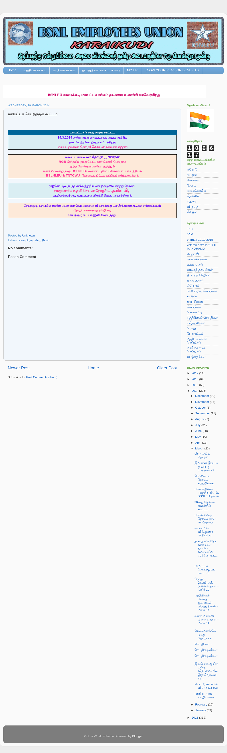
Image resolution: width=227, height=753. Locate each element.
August (200, 419)
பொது (191, 328)
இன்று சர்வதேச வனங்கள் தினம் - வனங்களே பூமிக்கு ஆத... (206, 548)
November (202, 401)
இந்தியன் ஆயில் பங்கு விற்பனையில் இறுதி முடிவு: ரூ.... (207, 671)
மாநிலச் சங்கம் (64, 70)
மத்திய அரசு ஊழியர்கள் (204, 695)
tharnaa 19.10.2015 (200, 239)
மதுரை (192, 201)
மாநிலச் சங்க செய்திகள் (196, 349)
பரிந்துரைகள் (196, 323)
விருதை (192, 206)
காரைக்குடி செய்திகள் (33, 240)
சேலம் (191, 185)
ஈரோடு (192, 169)
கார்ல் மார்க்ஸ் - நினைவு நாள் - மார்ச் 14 (207, 619)
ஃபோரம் (193, 285)
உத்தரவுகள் (195, 264)
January (201, 710)
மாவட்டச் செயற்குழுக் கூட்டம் (205, 569)
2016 (195, 379)
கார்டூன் (192, 296)
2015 (195, 385)
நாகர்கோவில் (196, 191)
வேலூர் (192, 212)
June (199, 431)
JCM (190, 234)
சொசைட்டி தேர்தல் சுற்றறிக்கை (204, 479)
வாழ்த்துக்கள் (196, 356)
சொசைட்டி (194, 312)
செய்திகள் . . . (204, 644)
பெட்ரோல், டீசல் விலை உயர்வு (206, 685)
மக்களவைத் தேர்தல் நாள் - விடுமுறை (206, 518)
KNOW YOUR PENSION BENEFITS (172, 70)
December (202, 395)
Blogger (137, 736)
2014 (195, 390)
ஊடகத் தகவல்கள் (200, 269)
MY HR (132, 70)
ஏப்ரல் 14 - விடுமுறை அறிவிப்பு (204, 532)
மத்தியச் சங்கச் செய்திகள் (197, 340)
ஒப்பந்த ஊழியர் (198, 275)
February (201, 704)
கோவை (193, 180)
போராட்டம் (195, 333)
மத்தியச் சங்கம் (34, 70)
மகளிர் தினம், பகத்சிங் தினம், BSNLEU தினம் (207, 492)
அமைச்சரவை (197, 259)
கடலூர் (192, 175)
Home (12, 70)
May (198, 436)
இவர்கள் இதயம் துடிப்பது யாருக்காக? (206, 466)
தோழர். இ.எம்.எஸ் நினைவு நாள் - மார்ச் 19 (207, 584)
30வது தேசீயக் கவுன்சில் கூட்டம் (205, 506)
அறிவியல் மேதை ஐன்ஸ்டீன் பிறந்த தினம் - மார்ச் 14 (206, 603)
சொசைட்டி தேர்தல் (202, 455)
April (198, 442)
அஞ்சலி (193, 254)
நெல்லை (193, 196)
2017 (195, 373)
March (199, 448)
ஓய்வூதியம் (195, 280)
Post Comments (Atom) (41, 377)
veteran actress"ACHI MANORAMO (201, 246)
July (198, 425)
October (201, 407)
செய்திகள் (194, 307)
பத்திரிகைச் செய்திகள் (202, 317)
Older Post (167, 368)
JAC (190, 229)
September (203, 413)
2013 (195, 717)
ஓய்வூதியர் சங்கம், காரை (101, 70)
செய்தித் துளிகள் (206, 650)
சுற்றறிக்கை (195, 301)
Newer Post (19, 368)
